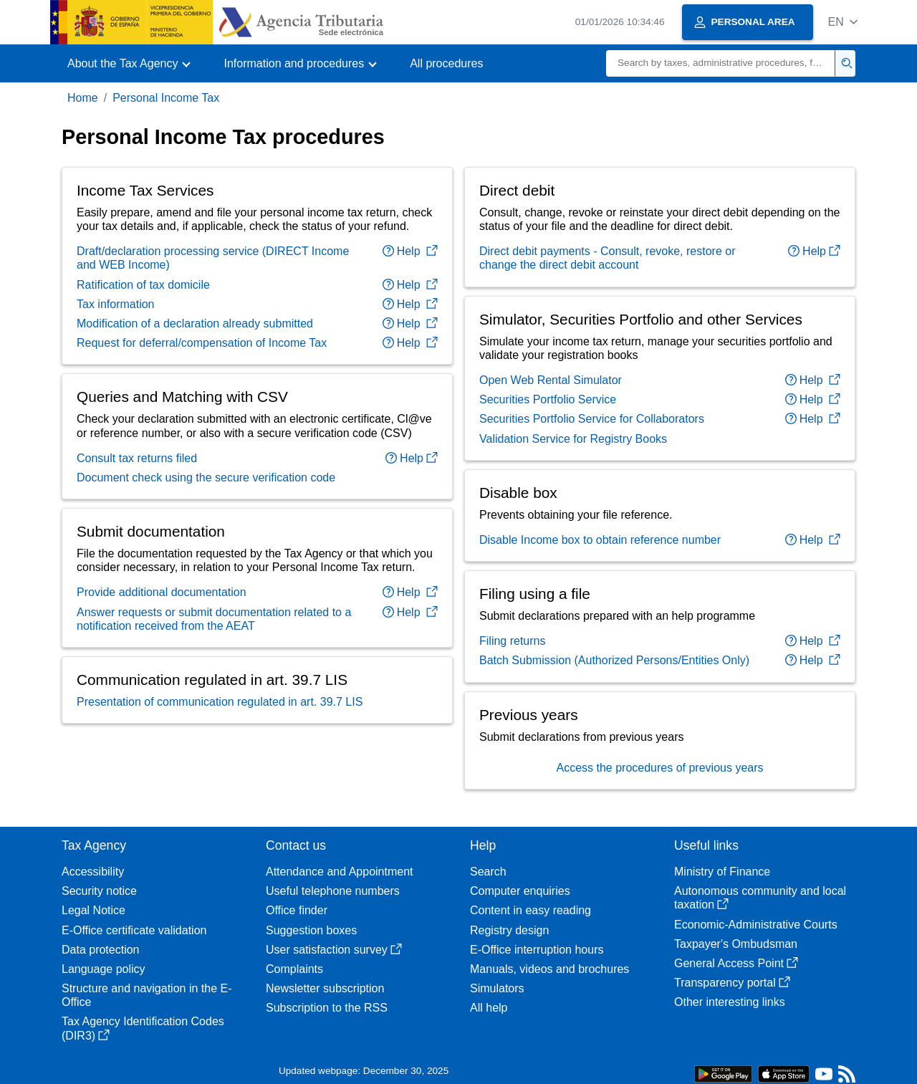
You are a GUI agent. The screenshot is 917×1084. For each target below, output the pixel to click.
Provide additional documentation (161, 592)
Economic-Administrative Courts (755, 924)
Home (82, 98)
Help (410, 251)
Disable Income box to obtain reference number (600, 540)
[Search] (720, 63)
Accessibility (93, 871)
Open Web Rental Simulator (550, 380)
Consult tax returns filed (137, 458)
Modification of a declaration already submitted (195, 323)
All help (488, 1008)
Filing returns (512, 641)
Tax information (116, 304)
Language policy (103, 969)
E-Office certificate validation (134, 930)
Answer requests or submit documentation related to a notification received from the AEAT (214, 619)
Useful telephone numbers (333, 891)
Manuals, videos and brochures (549, 969)
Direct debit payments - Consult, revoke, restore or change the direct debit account (607, 258)
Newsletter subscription (325, 988)
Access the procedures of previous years (659, 768)
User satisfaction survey (334, 950)
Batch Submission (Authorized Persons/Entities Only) (614, 660)
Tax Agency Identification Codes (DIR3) (143, 1028)
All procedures (446, 63)
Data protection (101, 950)
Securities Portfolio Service (547, 399)
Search (488, 871)
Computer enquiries (520, 891)
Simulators (497, 988)
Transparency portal (732, 983)
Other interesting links (729, 1002)
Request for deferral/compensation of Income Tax (202, 343)
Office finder (296, 910)
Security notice (99, 891)
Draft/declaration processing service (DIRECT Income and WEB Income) (213, 258)
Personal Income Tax (165, 98)
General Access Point (736, 963)
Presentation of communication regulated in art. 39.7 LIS (220, 702)
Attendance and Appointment (339, 871)
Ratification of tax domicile (143, 285)
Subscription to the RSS (327, 1008)
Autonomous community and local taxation (760, 898)
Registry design (509, 930)
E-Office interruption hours (536, 950)
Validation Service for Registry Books (573, 439)
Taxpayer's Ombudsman (735, 944)
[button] (843, 22)
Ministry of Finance (722, 871)
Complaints (294, 969)
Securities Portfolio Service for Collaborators (591, 419)
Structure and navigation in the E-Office (146, 995)
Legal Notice (93, 910)
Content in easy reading (530, 910)
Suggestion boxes (311, 930)
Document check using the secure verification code (206, 477)
